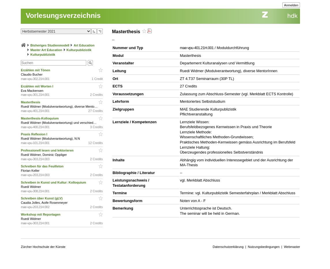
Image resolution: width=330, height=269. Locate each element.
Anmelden (291, 5)
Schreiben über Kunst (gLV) (42, 198)
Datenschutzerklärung (228, 247)
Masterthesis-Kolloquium (40, 118)
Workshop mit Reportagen (41, 214)
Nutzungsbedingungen (264, 247)
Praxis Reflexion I (34, 134)
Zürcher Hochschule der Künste (43, 247)
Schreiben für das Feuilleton (42, 166)
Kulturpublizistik (79, 50)
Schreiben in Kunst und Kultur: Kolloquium (54, 182)
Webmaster (292, 247)
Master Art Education (46, 50)
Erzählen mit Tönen (36, 70)
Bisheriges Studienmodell (49, 45)
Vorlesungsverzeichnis (63, 15)
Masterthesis (31, 102)
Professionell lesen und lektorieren (47, 150)
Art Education (84, 45)
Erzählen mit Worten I (37, 86)
